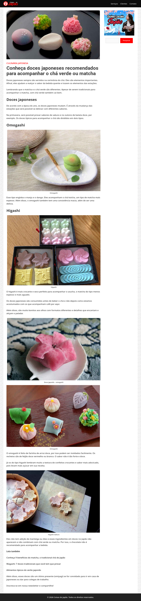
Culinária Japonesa (17, 63)
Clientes (123, 3)
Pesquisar (126, 40)
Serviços (114, 3)
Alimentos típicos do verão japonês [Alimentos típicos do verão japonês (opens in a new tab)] (23, 570)
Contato (133, 3)
